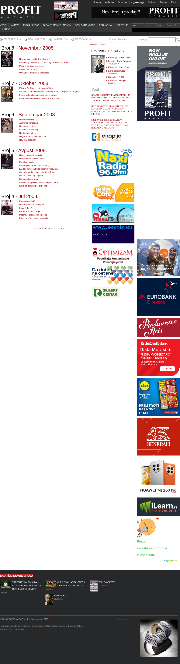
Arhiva (6, 29)
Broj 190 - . (109, 51)
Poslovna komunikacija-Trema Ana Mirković (39, 98)
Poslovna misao (85, 25)
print (114, 39)
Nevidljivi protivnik (27, 140)
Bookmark (123, 39)
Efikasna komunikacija (29, 211)
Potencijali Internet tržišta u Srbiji (34, 165)
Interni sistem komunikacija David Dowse (38, 95)
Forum (169, 25)
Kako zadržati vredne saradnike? (34, 218)
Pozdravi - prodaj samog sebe (33, 215)
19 (49, 228)
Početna (93, 44)
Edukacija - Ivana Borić (119, 67)
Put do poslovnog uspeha (31, 175)
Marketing (109, 2)
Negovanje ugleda (27, 126)
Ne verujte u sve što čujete (31, 204)
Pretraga (143, 39)
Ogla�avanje (137, 2)
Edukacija (105, 25)
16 (40, 228)
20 (52, 228)
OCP (52, 619)
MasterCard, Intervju (28, 69)
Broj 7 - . (25, 83)
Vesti (3, 25)
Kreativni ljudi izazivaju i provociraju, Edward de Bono (43, 62)
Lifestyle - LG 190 (116, 77)
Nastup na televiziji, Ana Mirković (34, 59)
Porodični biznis (26, 162)
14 (34, 228)
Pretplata (152, 2)
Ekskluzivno (31, 25)
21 (55, 228)
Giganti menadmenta (57, 25)
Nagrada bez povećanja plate (32, 136)
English (174, 2)
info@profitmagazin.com (37, 629)
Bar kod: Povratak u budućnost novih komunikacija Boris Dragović (49, 91)
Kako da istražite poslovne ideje (34, 186)
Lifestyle (122, 25)
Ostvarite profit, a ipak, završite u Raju (36, 172)
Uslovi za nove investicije (30, 155)
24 (63, 228)
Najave (15, 25)
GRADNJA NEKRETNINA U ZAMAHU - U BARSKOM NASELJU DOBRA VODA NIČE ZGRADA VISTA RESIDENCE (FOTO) (111, 97)
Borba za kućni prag (28, 179)
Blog (177, 25)
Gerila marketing (27, 119)
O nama (97, 2)
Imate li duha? (25, 208)
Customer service (125, 619)
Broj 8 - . (28, 48)
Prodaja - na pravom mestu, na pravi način (38, 182)
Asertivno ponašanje (28, 123)
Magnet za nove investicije (31, 66)
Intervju (21, 587)
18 (46, 228)
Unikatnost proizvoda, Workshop (34, 73)
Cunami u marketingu (29, 130)
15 (37, 228)
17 (43, 228)
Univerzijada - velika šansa (31, 159)
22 (58, 228)
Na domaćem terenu (28, 133)
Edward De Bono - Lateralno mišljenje (36, 88)
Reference (122, 2)
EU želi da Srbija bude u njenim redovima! (38, 169)
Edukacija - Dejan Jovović (120, 57)
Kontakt (163, 2)
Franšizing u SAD (27, 201)
